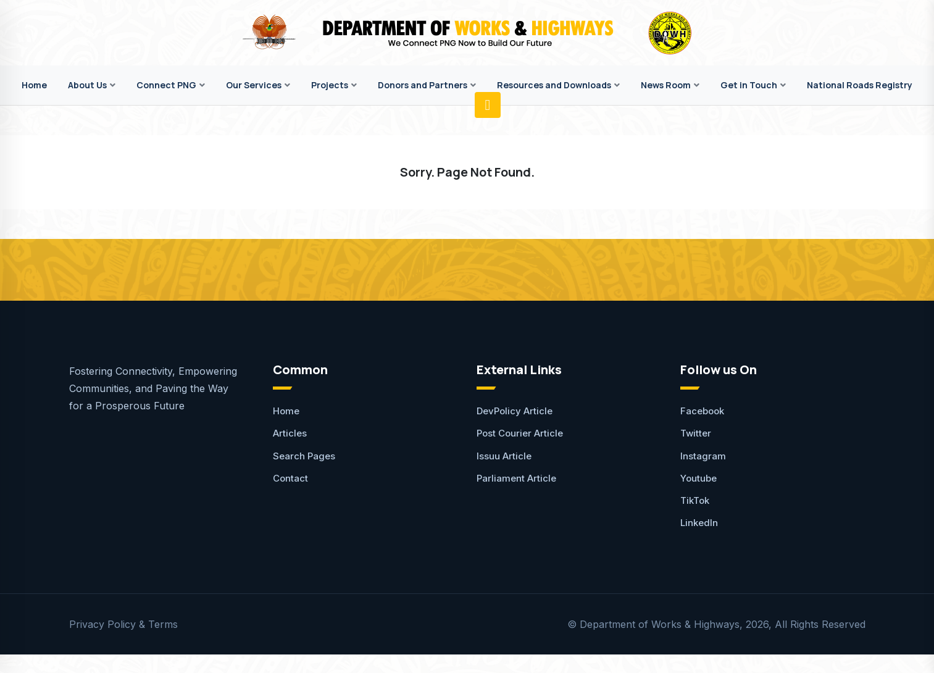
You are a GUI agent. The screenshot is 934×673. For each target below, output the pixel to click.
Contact (290, 478)
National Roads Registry (859, 85)
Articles (290, 433)
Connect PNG (166, 85)
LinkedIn (699, 523)
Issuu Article (504, 456)
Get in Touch (748, 85)
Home (34, 85)
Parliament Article (516, 478)
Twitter (695, 433)
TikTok (694, 500)
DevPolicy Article (514, 411)
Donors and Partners (422, 85)
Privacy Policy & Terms (123, 624)
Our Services (253, 85)
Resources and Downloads (554, 85)
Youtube (698, 478)
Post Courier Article (520, 433)
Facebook (702, 411)
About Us (87, 85)
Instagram (703, 456)
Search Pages (304, 456)
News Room (666, 85)
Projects (329, 85)
